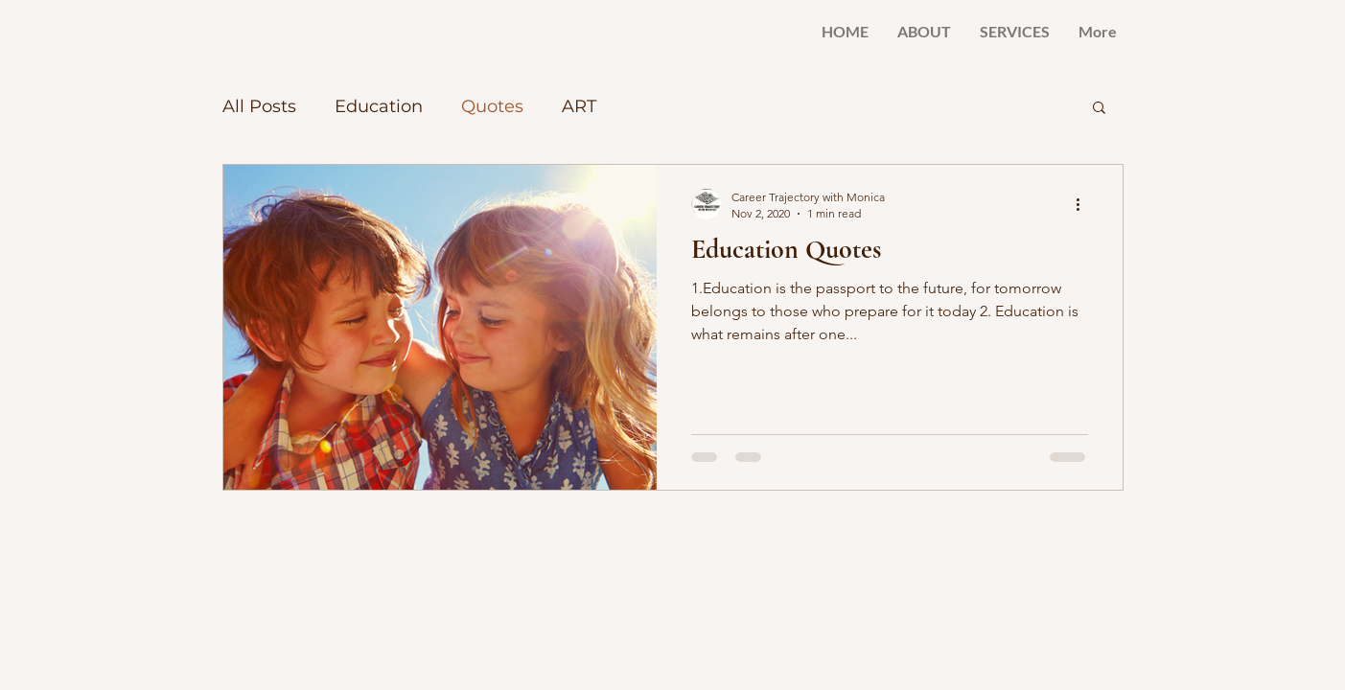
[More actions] (1085, 204)
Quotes (492, 106)
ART (579, 106)
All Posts (259, 106)
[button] (1099, 109)
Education (379, 106)
